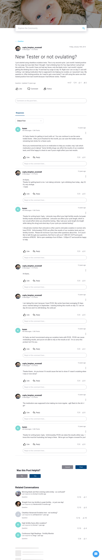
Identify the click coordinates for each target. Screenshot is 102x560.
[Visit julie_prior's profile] (18, 514)
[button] (69, 83)
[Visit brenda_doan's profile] (18, 504)
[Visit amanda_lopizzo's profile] (18, 493)
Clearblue (19, 41)
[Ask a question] (96, 554)
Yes (35, 476)
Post (81, 467)
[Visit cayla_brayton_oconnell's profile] (17, 48)
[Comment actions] (86, 133)
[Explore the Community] (83, 28)
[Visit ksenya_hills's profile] (18, 535)
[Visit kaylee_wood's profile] (18, 525)
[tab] (20, 113)
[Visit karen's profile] (17, 129)
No (22, 476)
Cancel (67, 467)
